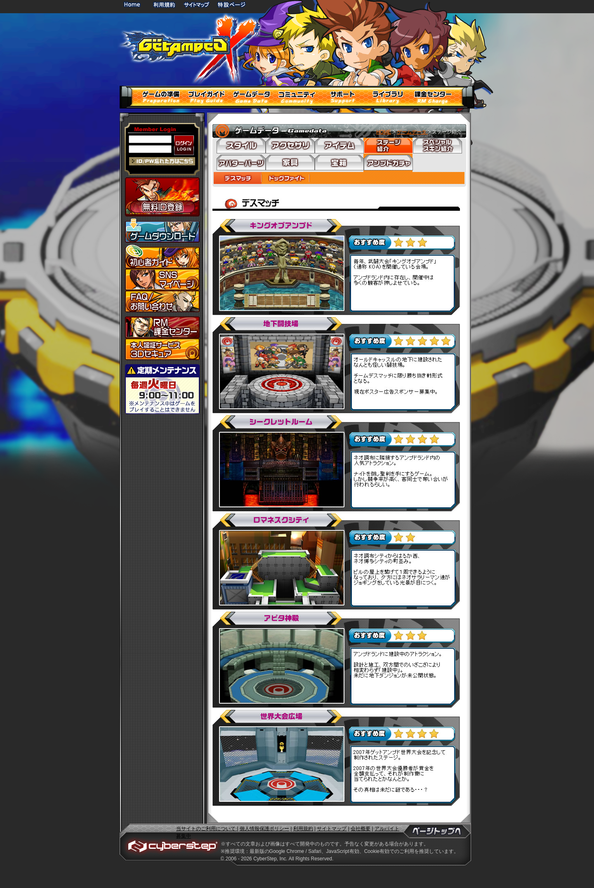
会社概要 (360, 828)
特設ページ (232, 4)
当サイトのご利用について (206, 828)
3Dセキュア (162, 349)
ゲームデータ (412, 132)
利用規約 (165, 4)
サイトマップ (196, 4)
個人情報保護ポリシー (264, 828)
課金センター (162, 327)
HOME (133, 4)
